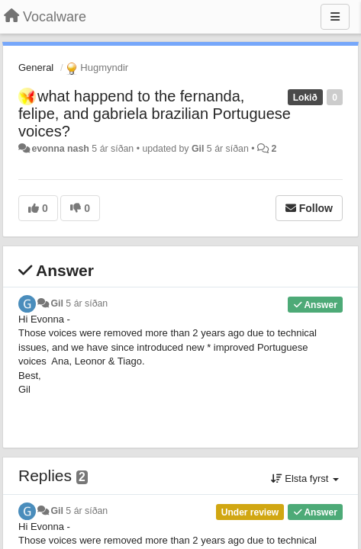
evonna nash (60, 148)
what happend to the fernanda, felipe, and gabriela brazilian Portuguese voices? (154, 114)
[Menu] (335, 17)
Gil (198, 148)
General (35, 67)
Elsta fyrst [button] (305, 478)
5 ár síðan (87, 303)
